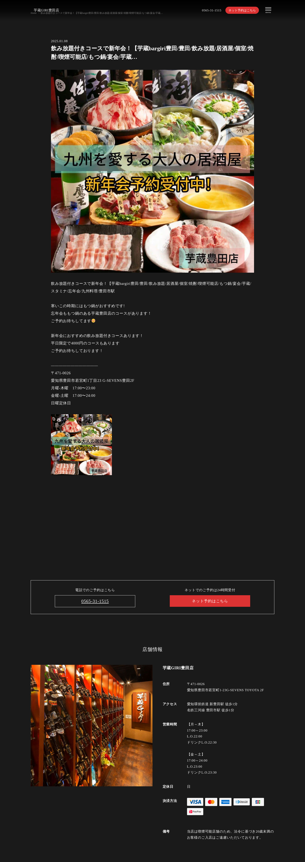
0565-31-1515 (206, 10)
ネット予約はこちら (239, 10)
